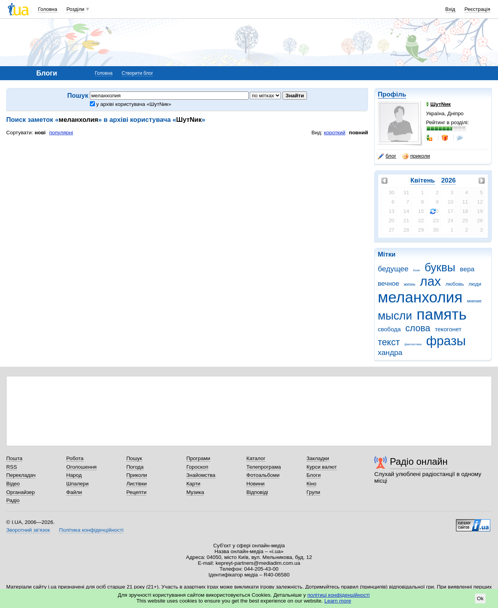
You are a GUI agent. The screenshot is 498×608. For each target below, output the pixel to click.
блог (387, 156)
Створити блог (137, 73)
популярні (61, 132)
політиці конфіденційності (338, 595)
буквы (439, 267)
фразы (446, 341)
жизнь (410, 284)
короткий (334, 132)
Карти (193, 484)
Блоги (314, 475)
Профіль (392, 94)
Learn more (337, 601)
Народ (74, 475)
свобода (389, 329)
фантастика (412, 344)
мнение (474, 301)
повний (358, 132)
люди (474, 284)
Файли (74, 492)
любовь (454, 284)
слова (417, 328)
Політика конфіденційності (91, 530)
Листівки (136, 484)
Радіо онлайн (419, 461)
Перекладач (20, 475)
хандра (390, 352)
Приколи (136, 475)
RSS (11, 467)
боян (416, 270)
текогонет (448, 329)
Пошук (134, 458)
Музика (195, 492)
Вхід (450, 9)
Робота (74, 458)
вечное (388, 283)
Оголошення (81, 467)
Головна (47, 9)
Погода (135, 467)
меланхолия (420, 297)
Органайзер (20, 492)
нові (40, 132)
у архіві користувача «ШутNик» (130, 104)
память (441, 314)
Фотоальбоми (262, 475)
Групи (313, 492)
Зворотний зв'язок (28, 530)
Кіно (312, 484)
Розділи (75, 9)
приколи (416, 156)
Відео (13, 484)
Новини (255, 484)
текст (389, 342)
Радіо (12, 500)
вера (467, 269)
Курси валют (322, 467)
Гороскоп (197, 467)
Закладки (318, 458)
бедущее (393, 269)
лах (430, 281)
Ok (480, 598)
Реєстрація (477, 9)
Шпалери (77, 484)
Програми (198, 458)
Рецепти (136, 492)
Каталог (255, 458)
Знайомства (201, 475)
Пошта (14, 458)
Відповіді (257, 492)
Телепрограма (263, 467)
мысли (395, 315)
